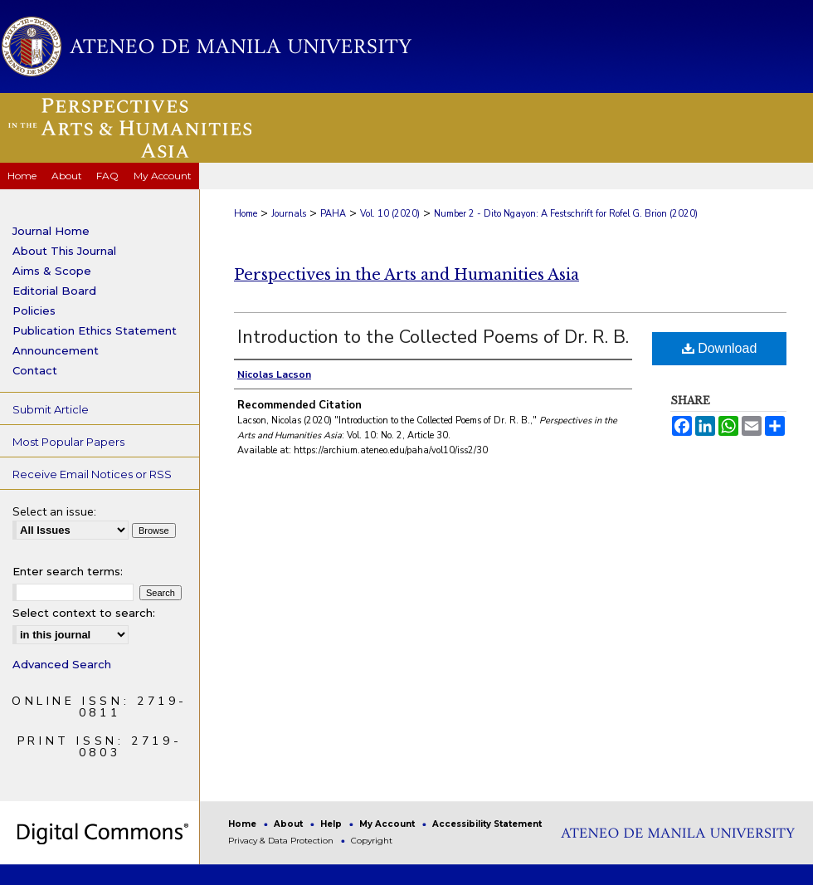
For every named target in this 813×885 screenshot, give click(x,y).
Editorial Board (54, 290)
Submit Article (50, 409)
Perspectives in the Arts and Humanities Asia (406, 275)
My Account (388, 824)
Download (719, 348)
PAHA (333, 214)
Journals (288, 214)
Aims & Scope (51, 270)
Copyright (371, 840)
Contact (34, 370)
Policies (34, 310)
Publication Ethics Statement (94, 330)
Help (332, 824)
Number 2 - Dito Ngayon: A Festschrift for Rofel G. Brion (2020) (566, 214)
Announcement (55, 350)
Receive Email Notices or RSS (92, 474)
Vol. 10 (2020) (390, 214)
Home (245, 214)
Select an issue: (54, 512)
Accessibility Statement (487, 824)
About (289, 824)
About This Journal (64, 250)
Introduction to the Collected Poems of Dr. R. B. (433, 337)
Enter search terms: (67, 571)
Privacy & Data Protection (282, 840)
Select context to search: (83, 612)
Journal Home (51, 230)
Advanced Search (61, 664)
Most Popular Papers (68, 441)
